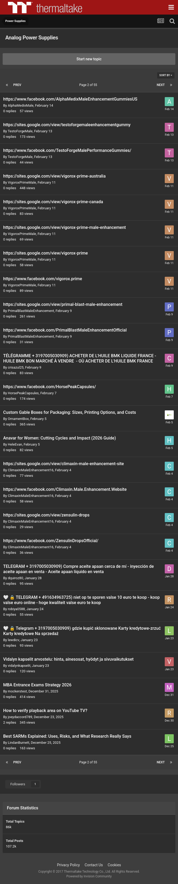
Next (161, 85)
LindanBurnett (18, 743)
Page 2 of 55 (89, 85)
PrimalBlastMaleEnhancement (31, 311)
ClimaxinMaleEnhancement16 (31, 470)
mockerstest (17, 691)
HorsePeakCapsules (23, 393)
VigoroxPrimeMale (22, 182)
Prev (17, 85)
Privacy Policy (68, 865)
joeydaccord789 (20, 717)
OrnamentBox (18, 419)
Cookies (114, 865)
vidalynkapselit (19, 666)
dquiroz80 (15, 578)
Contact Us (94, 865)
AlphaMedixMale (20, 105)
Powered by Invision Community (89, 876)
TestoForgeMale (20, 131)
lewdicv (13, 640)
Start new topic (89, 59)
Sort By (165, 75)
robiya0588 (16, 609)
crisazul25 (16, 367)
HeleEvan (15, 444)
